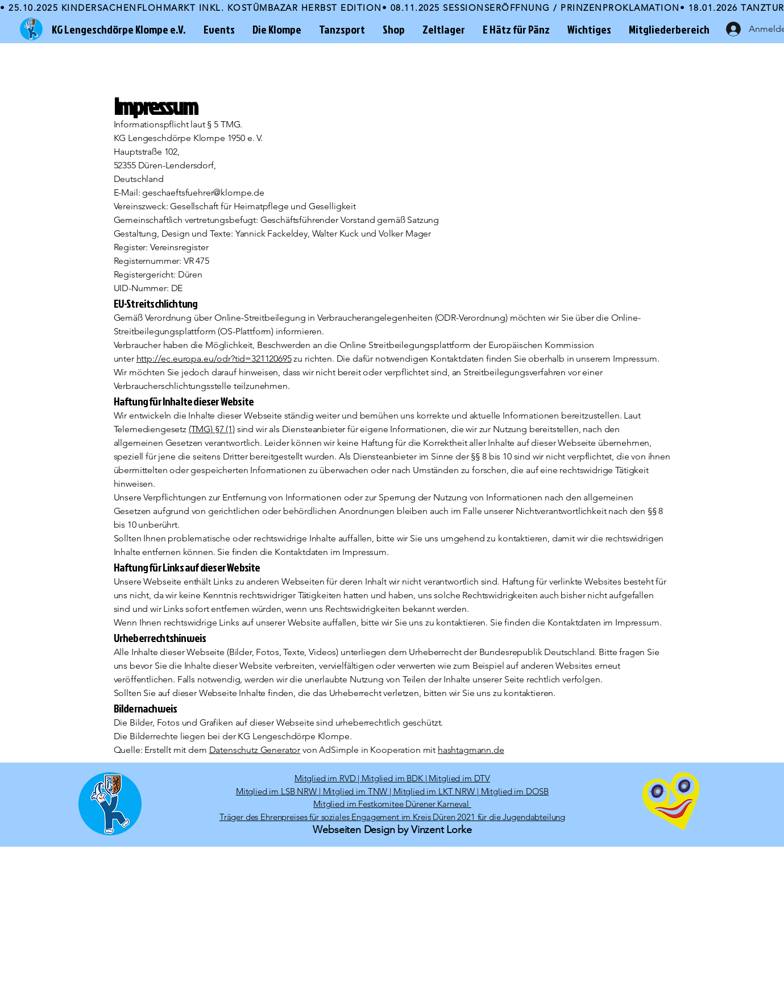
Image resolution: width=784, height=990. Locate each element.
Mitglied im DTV (459, 778)
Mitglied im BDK (392, 778)
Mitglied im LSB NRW (276, 791)
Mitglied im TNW (355, 791)
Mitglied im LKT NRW (434, 791)
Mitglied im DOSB (515, 791)
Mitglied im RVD (325, 778)
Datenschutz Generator (255, 749)
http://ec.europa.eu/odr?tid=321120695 (214, 358)
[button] (218, 29)
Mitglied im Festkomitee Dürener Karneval (392, 803)
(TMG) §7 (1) (212, 429)
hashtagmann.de (471, 749)
